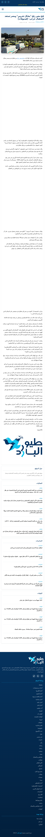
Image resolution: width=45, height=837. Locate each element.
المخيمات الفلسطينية (37, 786)
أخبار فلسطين (38, 783)
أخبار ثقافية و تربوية (37, 696)
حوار (41, 734)
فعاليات (40, 760)
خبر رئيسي (39, 737)
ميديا (41, 780)
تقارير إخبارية (39, 725)
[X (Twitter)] (5, 2)
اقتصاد (40, 711)
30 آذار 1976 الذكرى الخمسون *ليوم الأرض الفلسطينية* (28, 566)
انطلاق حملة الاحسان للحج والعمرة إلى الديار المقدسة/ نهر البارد (26, 548)
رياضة (40, 745)
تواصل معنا (42, 1)
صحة (41, 754)
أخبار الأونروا (39, 691)
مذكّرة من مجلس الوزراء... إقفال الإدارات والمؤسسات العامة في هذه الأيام (23, 575)
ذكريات (40, 739)
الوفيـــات (39, 714)
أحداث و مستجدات (37, 688)
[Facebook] (8, 2)
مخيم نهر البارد (38, 771)
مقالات (40, 774)
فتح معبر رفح (20, 58)
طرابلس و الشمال (37, 757)
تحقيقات (40, 722)
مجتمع (40, 768)
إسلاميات (40, 797)
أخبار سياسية (39, 699)
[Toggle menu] (2, 9)
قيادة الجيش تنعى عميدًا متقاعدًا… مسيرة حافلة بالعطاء (28, 629)
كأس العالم (39, 763)
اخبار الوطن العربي (37, 789)
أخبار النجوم (39, 693)
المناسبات (39, 791)
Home (40, 685)
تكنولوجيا (40, 728)
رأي (41, 742)
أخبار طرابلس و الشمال (36, 806)
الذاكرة (34, 1)
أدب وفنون (39, 708)
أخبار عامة (39, 702)
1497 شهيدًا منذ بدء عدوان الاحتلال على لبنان (31, 600)
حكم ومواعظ (39, 800)
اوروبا (40, 719)
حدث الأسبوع (39, 731)
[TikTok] (2, 2)
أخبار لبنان (39, 705)
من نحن (37, 1)
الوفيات (40, 809)
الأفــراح (40, 794)
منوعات (40, 777)
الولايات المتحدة (38, 717)
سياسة (40, 751)
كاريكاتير (40, 765)
